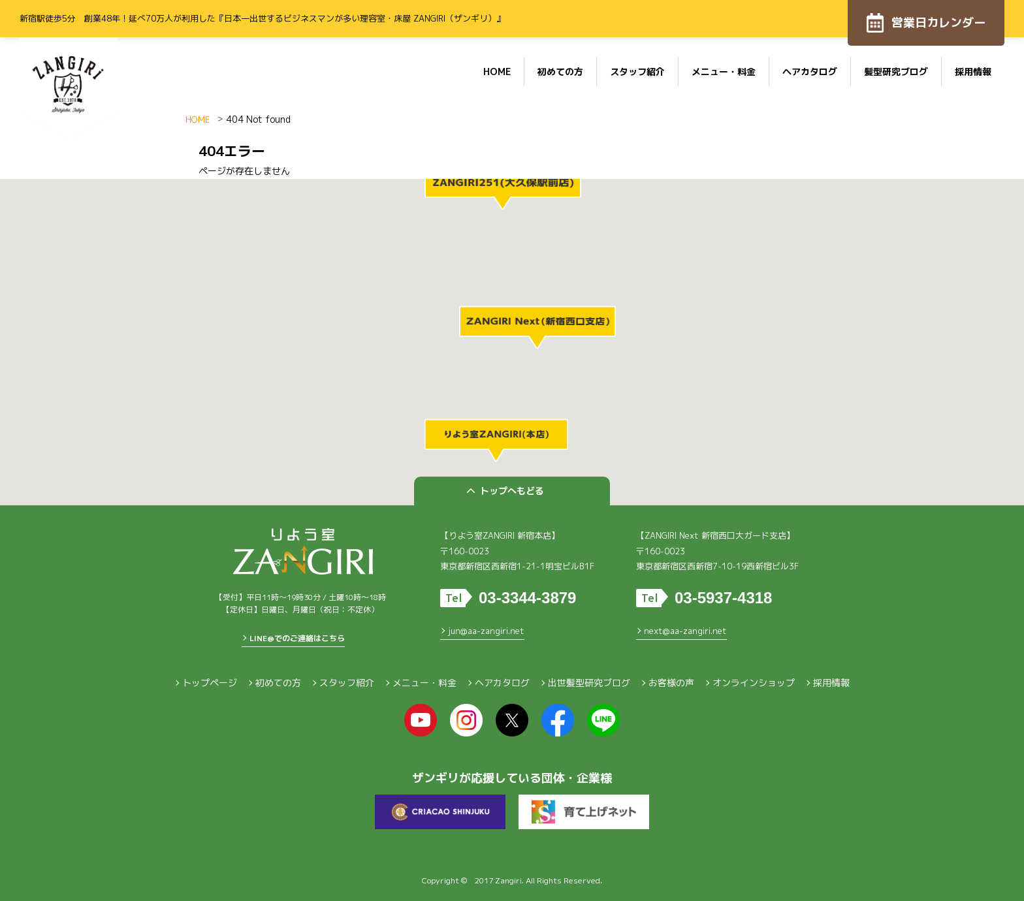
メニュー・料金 (724, 71)
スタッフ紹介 (637, 71)
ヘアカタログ (809, 71)
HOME (497, 71)
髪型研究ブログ (896, 71)
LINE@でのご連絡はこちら (297, 638)
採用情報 (973, 71)
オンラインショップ (753, 682)
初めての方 (560, 71)
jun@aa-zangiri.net (486, 631)
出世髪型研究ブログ (589, 682)
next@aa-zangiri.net (685, 631)
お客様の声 (671, 682)
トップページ (209, 682)
